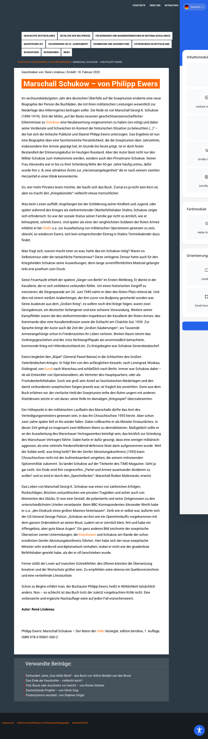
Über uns (155, 5)
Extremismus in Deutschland (151, 44)
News (67, 52)
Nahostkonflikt (33, 44)
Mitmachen (171, 5)
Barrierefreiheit (80, 722)
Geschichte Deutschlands (39, 36)
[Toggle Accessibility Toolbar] (199, 730)
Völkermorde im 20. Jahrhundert (68, 44)
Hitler (101, 631)
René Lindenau (55, 72)
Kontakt (187, 5)
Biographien (31, 52)
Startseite (139, 5)
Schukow (53, 122)
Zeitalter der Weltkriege (75, 36)
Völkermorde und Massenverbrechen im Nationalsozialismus (132, 36)
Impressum (8, 722)
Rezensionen (51, 52)
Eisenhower (87, 535)
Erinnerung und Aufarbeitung (111, 44)
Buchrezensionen (60, 62)
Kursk (48, 369)
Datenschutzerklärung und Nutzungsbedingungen (43, 722)
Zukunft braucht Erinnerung (53, 12)
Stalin (47, 228)
